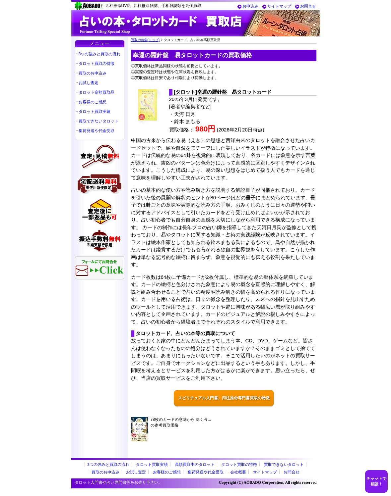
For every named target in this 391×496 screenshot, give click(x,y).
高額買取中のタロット (195, 464)
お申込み (250, 6)
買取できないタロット (98, 121)
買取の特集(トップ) (145, 40)
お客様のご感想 (92, 102)
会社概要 (238, 472)
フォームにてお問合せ (99, 267)
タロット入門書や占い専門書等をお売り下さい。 (118, 482)
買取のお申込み (92, 73)
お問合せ (308, 6)
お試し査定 (88, 82)
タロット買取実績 (94, 111)
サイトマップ (279, 6)
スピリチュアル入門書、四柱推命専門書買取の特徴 (224, 398)
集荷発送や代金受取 (96, 130)
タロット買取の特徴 (96, 63)
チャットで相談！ (376, 481)
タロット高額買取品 (96, 92)
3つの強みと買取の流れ (100, 54)
